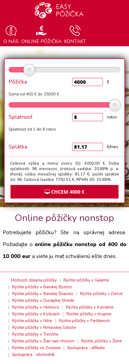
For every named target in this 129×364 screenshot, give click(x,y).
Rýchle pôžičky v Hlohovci (35, 307)
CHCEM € (64, 191)
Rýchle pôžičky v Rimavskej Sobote (44, 327)
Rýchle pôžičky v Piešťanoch (84, 320)
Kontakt (75, 34)
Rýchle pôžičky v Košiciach (36, 314)
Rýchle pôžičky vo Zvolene (36, 347)
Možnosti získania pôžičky (34, 280)
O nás (11, 34)
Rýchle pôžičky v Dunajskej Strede (43, 300)
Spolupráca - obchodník (33, 354)
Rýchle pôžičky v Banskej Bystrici (42, 287)
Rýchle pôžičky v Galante (86, 280)
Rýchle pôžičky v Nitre (32, 320)
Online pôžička (41, 34)
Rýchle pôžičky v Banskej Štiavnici (42, 293)
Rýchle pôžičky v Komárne (90, 307)
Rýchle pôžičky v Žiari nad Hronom (43, 341)
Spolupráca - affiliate (86, 347)
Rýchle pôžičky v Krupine (88, 314)
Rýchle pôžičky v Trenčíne (35, 334)
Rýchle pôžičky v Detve (101, 293)
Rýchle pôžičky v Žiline (101, 341)
